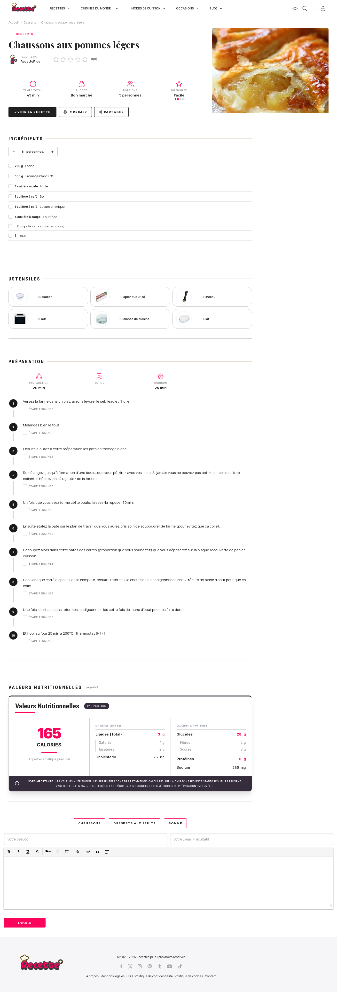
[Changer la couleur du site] (295, 8)
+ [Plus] (52, 151)
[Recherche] (304, 8)
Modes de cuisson (148, 8)
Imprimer (75, 112)
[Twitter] (130, 966)
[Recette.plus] (27, 8)
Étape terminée (38, 409)
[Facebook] (121, 966)
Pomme (175, 823)
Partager (111, 112)
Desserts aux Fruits (134, 823)
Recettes (60, 8)
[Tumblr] (159, 966)
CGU (129, 976)
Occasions (188, 8)
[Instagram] (139, 966)
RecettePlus (30, 61)
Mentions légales (113, 976)
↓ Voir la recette (32, 112)
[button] (9, 852)
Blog (216, 8)
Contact (211, 976)
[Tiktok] (180, 966)
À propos (92, 976)
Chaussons (89, 823)
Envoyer (24, 923)
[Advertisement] (295, 198)
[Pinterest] (149, 966)
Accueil (13, 22)
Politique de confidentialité (154, 976)
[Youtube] (169, 966)
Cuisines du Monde (101, 8)
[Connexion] (323, 8)
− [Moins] (13, 151)
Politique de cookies (189, 976)
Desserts (30, 22)
